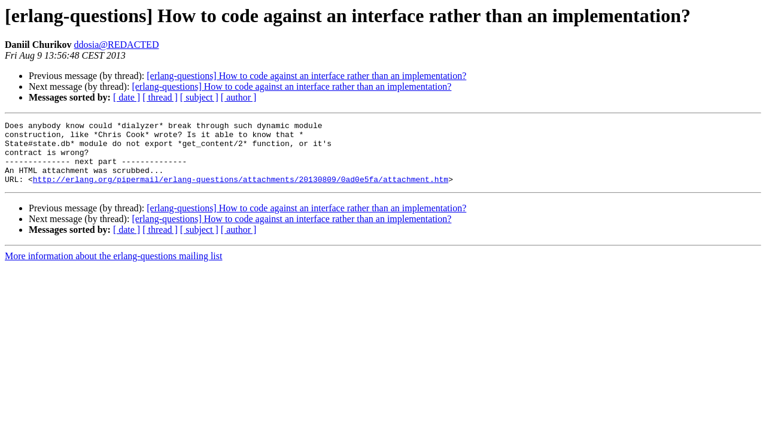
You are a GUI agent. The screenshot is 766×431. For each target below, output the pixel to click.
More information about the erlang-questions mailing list (113, 268)
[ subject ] (199, 97)
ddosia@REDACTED (116, 45)
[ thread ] (160, 97)
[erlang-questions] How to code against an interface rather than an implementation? (306, 76)
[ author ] (239, 97)
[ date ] (126, 97)
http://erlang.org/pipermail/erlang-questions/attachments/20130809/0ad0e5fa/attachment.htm (240, 191)
